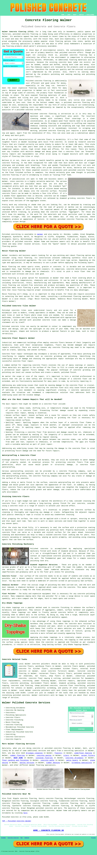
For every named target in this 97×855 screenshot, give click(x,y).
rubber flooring (17, 755)
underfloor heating (83, 753)
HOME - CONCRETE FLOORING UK (48, 830)
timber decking (53, 763)
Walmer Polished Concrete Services (26, 702)
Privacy (93, 837)
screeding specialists (82, 763)
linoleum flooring (44, 758)
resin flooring (18, 290)
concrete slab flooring (22, 685)
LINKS (68, 14)
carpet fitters (88, 755)
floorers (58, 753)
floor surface (24, 100)
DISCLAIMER (90, 14)
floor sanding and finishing (15, 760)
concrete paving (44, 755)
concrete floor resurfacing (72, 685)
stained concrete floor (56, 535)
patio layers (72, 760)
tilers (66, 755)
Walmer (40, 234)
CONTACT (81, 14)
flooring (32, 88)
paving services (27, 763)
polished (91, 172)
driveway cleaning (34, 753)
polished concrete (21, 34)
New (22, 837)
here (25, 813)
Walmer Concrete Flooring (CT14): (18, 32)
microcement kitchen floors (63, 669)
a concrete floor (72, 151)
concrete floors (57, 342)
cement (56, 217)
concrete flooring (78, 55)
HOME (62, 14)
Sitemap (3, 837)
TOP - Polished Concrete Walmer (16, 821)
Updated (26, 837)
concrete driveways (74, 758)
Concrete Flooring (13, 837)
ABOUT (75, 14)
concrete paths (47, 760)
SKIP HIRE (18, 758)
